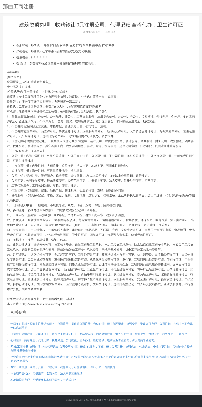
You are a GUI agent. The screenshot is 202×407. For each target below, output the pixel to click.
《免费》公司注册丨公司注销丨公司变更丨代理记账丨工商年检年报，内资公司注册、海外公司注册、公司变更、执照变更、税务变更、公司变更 (98, 334)
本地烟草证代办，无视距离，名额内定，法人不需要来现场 (46, 373)
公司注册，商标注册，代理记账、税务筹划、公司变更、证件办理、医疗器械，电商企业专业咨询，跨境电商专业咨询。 (83, 340)
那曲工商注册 (18, 6)
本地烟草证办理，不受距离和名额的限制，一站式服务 (43, 379)
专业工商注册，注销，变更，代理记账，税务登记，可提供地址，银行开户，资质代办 (62, 367)
